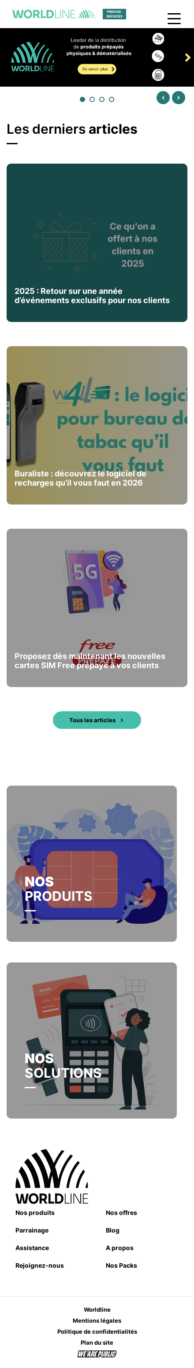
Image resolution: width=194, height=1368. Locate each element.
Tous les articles (97, 720)
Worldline (97, 1309)
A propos (120, 1247)
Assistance (32, 1247)
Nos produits (35, 1212)
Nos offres (121, 1212)
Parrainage (31, 1230)
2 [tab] (92, 100)
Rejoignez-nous (39, 1265)
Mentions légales (97, 1320)
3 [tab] (102, 100)
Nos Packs (121, 1265)
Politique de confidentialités (97, 1331)
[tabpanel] (97, 57)
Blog (112, 1230)
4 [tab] (112, 100)
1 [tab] (83, 100)
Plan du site (97, 1342)
